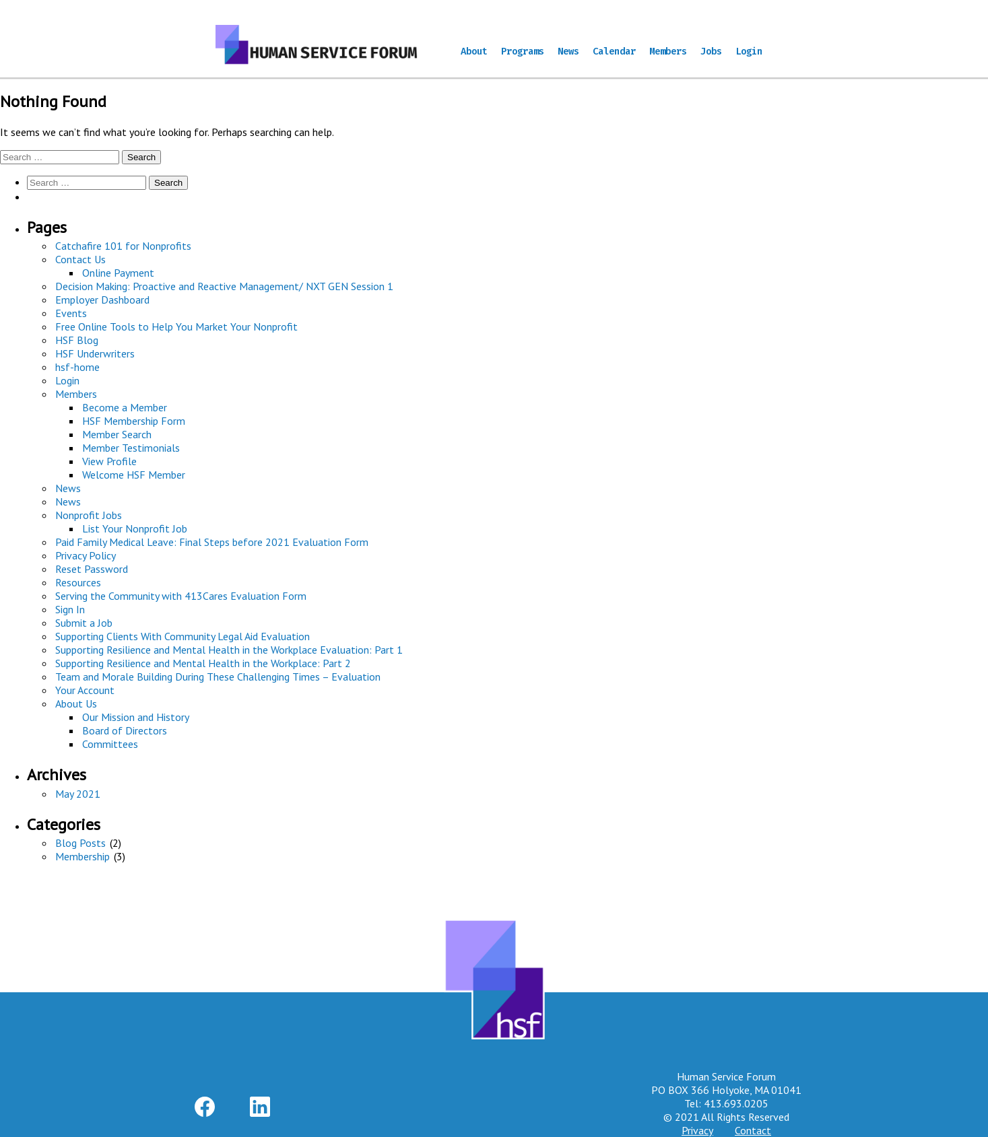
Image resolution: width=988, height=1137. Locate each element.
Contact (753, 1130)
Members (668, 51)
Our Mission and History (135, 717)
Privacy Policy (85, 555)
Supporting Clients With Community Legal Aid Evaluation (182, 636)
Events (71, 313)
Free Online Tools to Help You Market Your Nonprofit (176, 326)
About (474, 51)
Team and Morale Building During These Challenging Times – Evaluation (218, 676)
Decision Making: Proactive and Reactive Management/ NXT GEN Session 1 (224, 286)
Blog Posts (80, 843)
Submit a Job (83, 622)
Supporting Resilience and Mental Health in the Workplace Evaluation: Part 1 (229, 649)
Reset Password (91, 569)
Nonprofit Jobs (88, 515)
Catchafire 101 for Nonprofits (123, 245)
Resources (78, 582)
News (568, 51)
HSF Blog (76, 340)
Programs (522, 51)
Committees (110, 744)
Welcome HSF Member (133, 474)
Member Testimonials (131, 447)
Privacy (697, 1130)
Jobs (711, 51)
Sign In (70, 609)
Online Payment (118, 272)
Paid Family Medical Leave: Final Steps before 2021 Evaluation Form (211, 542)
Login (748, 51)
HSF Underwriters (95, 353)
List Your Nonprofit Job (134, 528)
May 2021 (77, 793)
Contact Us (80, 259)
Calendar (614, 51)
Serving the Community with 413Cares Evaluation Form (180, 595)
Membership (82, 856)
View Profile (109, 461)
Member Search (117, 434)
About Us (76, 703)
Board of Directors (124, 730)
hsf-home (77, 367)
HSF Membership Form (133, 420)
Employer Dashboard (102, 299)
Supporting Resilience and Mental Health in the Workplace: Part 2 (203, 663)
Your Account (84, 690)
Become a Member (124, 407)
